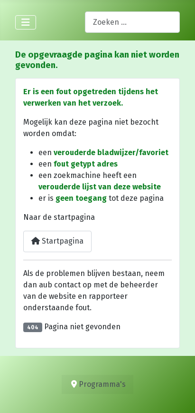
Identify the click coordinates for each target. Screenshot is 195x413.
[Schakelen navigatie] (25, 22)
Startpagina (57, 241)
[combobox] (132, 22)
